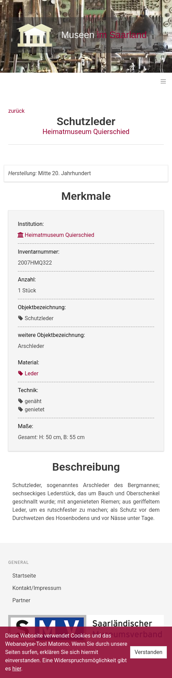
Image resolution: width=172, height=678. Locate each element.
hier (16, 668)
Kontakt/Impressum (36, 588)
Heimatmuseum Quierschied (86, 132)
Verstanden (148, 652)
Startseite (24, 575)
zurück (16, 111)
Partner (21, 600)
